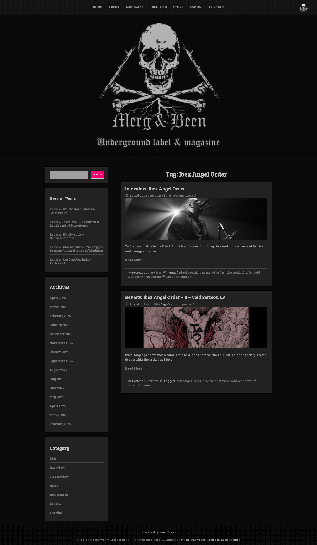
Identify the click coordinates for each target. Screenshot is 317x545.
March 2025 (58, 415)
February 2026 (60, 316)
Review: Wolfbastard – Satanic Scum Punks (73, 211)
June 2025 (57, 388)
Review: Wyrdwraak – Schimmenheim (66, 236)
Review (152, 381)
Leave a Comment (176, 276)
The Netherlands (239, 272)
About (113, 7)
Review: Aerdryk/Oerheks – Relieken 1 (70, 261)
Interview (154, 272)
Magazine (134, 7)
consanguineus (183, 195)
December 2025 (61, 334)
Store (178, 7)
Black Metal (188, 272)
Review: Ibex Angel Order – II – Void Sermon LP (175, 297)
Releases (159, 7)
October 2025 (59, 352)
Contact (216, 7)
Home (97, 7)
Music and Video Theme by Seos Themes (210, 539)
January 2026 (59, 325)
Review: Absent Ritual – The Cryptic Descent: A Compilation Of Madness (76, 249)
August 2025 (58, 370)
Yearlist (56, 513)
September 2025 (61, 361)
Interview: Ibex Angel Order (155, 188)
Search (97, 174)
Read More (133, 259)
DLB (53, 458)
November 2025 (61, 343)
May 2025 (56, 397)
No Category (59, 494)
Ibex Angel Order (211, 272)
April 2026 (58, 298)
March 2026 (58, 307)
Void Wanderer (241, 381)
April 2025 (58, 406)
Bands (195, 7)
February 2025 (60, 424)
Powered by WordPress (158, 532)
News (54, 486)
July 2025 (56, 379)
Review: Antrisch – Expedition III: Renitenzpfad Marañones (75, 223)
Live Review (59, 477)
